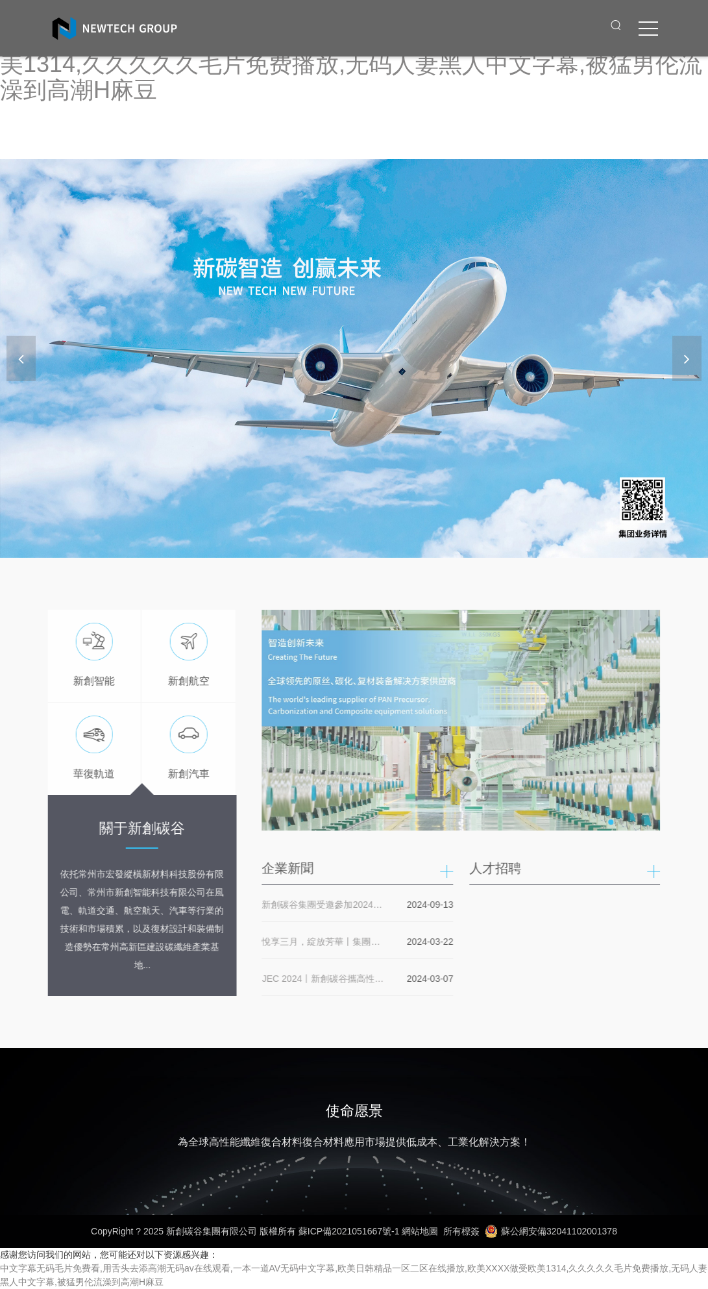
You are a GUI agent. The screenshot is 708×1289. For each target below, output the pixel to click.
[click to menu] (648, 28)
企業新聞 (291, 868)
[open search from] (616, 24)
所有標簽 (461, 1231)
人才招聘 (498, 868)
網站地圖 (420, 1231)
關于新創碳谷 (139, 828)
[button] (687, 358)
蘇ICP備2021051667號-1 (349, 1231)
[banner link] (354, 358)
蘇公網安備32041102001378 (551, 1231)
